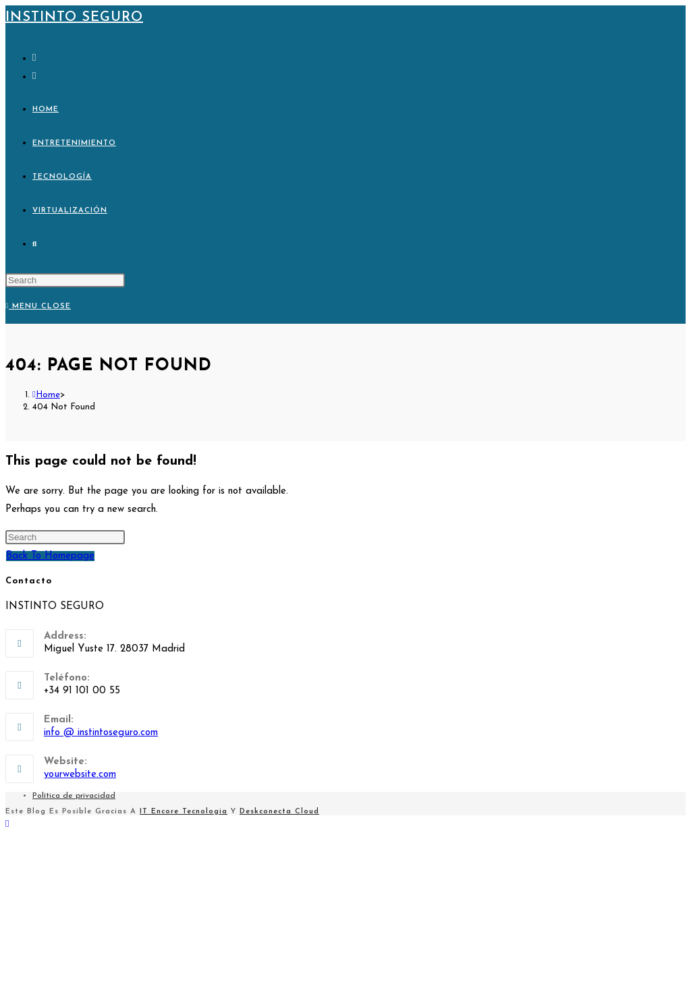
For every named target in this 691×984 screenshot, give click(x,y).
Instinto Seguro (74, 17)
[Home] (46, 394)
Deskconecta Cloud (279, 811)
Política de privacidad (73, 796)
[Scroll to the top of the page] (7, 824)
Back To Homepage (50, 556)
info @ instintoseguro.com (101, 733)
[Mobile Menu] (38, 306)
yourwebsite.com (80, 775)
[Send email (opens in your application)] (34, 76)
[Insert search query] (65, 280)
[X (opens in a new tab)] (34, 58)
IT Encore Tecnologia (183, 811)
